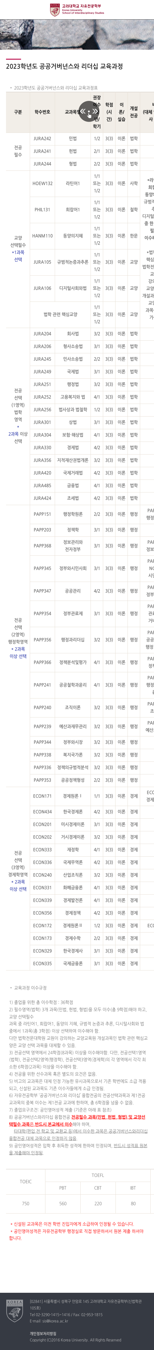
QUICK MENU (144, 10)
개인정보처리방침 (43, 1334)
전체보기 (10, 10)
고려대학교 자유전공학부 (77, 10)
